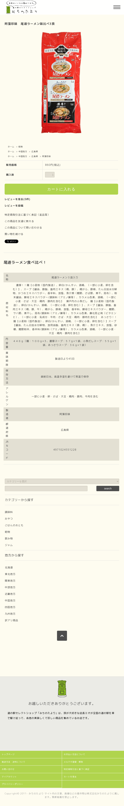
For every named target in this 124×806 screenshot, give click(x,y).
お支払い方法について (74, 754)
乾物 (21, 146)
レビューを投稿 (14, 205)
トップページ (8, 754)
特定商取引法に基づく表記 (76, 769)
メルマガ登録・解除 (73, 761)
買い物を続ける (14, 234)
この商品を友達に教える (19, 221)
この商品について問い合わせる (23, 227)
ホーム (11, 146)
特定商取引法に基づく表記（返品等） (27, 214)
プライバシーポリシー (12, 784)
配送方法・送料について (13, 761)
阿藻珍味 (46, 156)
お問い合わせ (8, 769)
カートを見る (70, 776)
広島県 (35, 151)
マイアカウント (9, 776)
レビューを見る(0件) (17, 199)
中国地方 (23, 151)
